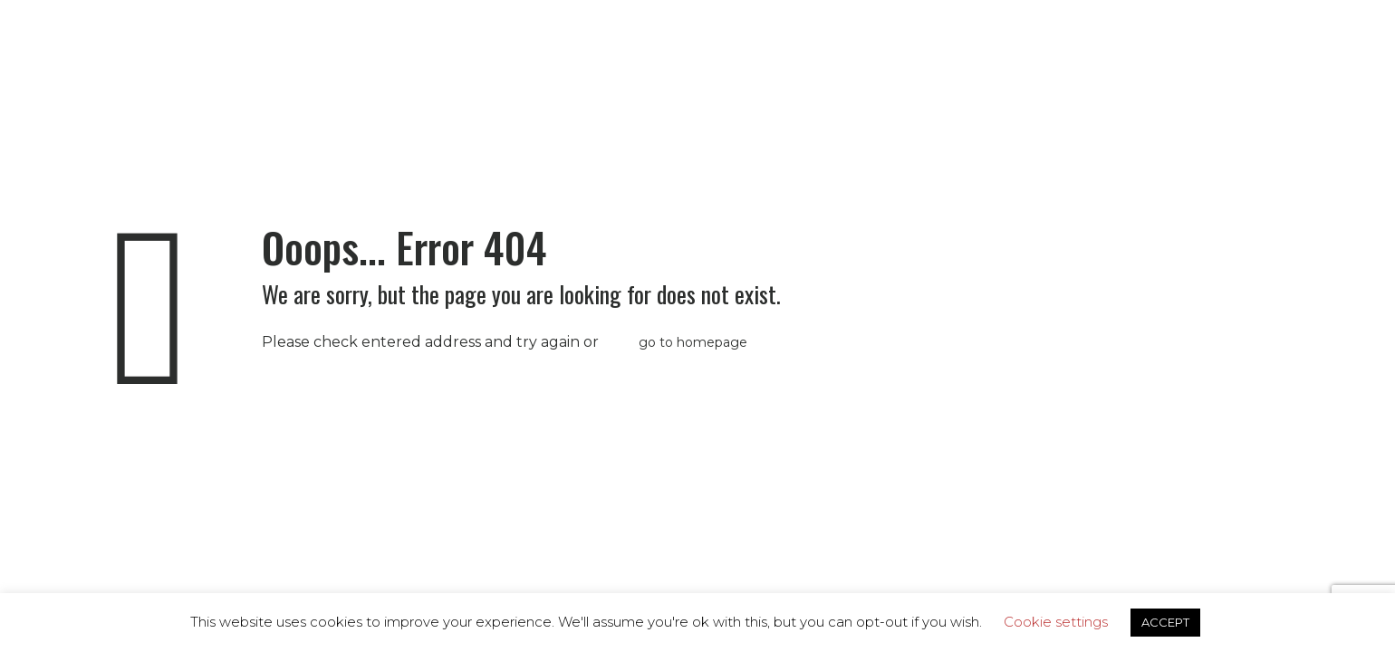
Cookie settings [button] (1056, 621)
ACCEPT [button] (1165, 622)
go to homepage (693, 342)
